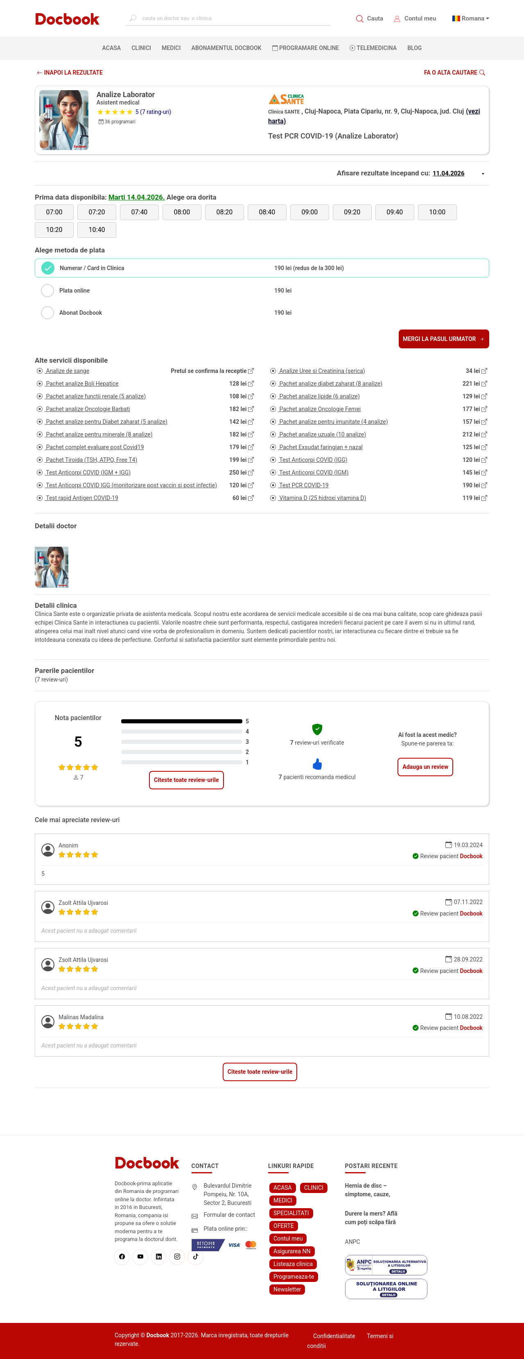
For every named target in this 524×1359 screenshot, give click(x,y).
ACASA (113, 47)
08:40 (267, 212)
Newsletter (287, 1289)
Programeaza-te (293, 1276)
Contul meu (420, 18)
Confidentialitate (334, 1336)
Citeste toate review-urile (186, 780)
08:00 (182, 212)
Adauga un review (425, 767)
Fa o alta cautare (454, 72)
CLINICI (141, 48)
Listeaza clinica (293, 1264)
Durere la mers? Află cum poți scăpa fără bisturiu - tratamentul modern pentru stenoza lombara (372, 1218)
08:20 (224, 212)
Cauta (375, 18)
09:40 (394, 212)
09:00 (309, 212)
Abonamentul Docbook (227, 48)
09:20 (352, 212)
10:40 (97, 230)
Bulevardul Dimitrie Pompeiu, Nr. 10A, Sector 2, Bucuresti (228, 1194)
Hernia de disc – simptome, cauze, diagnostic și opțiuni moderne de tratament (371, 1190)
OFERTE (283, 1226)
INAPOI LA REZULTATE (70, 72)
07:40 (139, 212)
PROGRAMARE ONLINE (305, 48)
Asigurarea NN (292, 1251)
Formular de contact (229, 1214)
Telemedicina (373, 48)
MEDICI (171, 48)
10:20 (54, 230)
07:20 (97, 212)
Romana (473, 18)
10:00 (437, 212)
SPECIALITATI (291, 1213)
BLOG (414, 48)
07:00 (54, 212)
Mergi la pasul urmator (444, 339)
